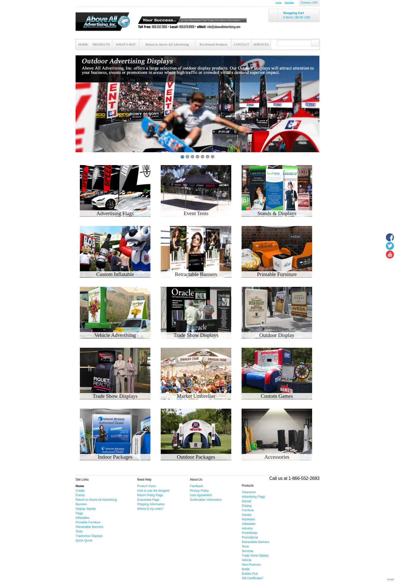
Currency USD (309, 2)
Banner (247, 501)
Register (289, 2)
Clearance (249, 492)
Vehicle (247, 560)
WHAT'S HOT (126, 44)
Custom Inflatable (115, 274)
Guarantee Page (148, 499)
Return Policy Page (150, 495)
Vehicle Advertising (115, 335)
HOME (83, 44)
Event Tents (196, 213)
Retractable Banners (196, 274)
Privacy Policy (199, 490)
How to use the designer (153, 490)
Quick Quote (84, 540)
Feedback (196, 486)
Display (247, 506)
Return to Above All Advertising (167, 44)
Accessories (276, 457)
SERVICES (261, 44)
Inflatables (82, 518)
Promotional (250, 537)
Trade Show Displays (196, 335)
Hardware (248, 519)
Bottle (246, 569)
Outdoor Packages (196, 457)
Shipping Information (151, 504)
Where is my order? (150, 509)
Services (247, 551)
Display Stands (86, 509)
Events (80, 495)
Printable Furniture (277, 274)
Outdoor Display (276, 335)
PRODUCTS (101, 44)
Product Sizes (146, 486)
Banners (81, 504)
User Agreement (201, 495)
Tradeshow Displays (89, 536)
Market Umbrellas (196, 396)
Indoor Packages (115, 457)
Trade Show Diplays (255, 555)
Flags (79, 513)
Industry (247, 528)
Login (279, 2)
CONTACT (241, 44)
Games (247, 515)
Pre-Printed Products (213, 44)
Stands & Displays (277, 213)
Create (80, 490)
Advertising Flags (115, 213)
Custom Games (277, 396)
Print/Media (249, 533)
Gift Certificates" (253, 578)
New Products (251, 564)
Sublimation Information (206, 499)
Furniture (248, 510)
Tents (79, 531)
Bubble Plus (250, 573)
